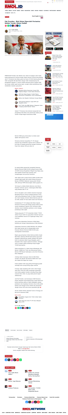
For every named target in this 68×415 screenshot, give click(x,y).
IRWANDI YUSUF (48, 147)
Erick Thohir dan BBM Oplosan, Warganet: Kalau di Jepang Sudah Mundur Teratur (31, 106)
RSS (45, 399)
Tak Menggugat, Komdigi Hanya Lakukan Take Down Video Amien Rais (58, 75)
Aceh (3, 412)
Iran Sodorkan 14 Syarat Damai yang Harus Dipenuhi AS (57, 82)
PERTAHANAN (52, 10)
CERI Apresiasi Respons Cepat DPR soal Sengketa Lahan (28, 102)
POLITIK (14, 10)
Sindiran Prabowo (13, 388)
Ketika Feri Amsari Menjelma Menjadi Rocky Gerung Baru (34, 374)
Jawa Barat (44, 412)
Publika (7, 17)
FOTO (12, 13)
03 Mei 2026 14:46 (59, 77)
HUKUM (36, 10)
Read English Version (37, 16)
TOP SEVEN (48, 52)
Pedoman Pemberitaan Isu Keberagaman (32, 399)
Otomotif (54, 60)
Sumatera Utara (10, 412)
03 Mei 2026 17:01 (56, 62)
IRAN (60, 144)
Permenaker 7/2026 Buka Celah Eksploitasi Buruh (34, 389)
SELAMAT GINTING (48, 151)
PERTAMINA (25, 330)
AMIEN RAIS (48, 144)
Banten (39, 412)
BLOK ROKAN (19, 330)
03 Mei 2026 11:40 (59, 102)
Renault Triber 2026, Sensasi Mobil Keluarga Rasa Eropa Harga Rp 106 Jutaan (57, 57)
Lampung (33, 412)
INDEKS (10, 10)
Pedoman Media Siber (29, 397)
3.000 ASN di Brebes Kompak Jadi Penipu (57, 66)
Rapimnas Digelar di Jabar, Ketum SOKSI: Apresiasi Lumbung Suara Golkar (58, 90)
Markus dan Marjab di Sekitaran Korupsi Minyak (30, 98)
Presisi (54, 111)
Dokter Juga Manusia (14, 381)
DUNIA (32, 10)
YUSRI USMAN (14, 29)
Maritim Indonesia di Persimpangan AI (34, 339)
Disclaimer (19, 397)
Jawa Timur (59, 412)
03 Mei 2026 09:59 (59, 85)
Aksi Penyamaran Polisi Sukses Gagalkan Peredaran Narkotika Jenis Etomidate (57, 107)
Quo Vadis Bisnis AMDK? (13, 373)
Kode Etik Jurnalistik (54, 397)
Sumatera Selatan (25, 412)
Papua (64, 412)
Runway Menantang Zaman (34, 382)
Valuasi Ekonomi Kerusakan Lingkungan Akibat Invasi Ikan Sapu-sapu (14, 340)
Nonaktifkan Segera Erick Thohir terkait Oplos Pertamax (30, 297)
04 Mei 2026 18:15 (59, 93)
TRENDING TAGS (48, 139)
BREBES (53, 144)
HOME (6, 10)
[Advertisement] (24, 65)
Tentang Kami (12, 397)
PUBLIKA (41, 10)
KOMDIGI (53, 147)
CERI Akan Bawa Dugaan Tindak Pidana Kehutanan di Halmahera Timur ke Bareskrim (30, 95)
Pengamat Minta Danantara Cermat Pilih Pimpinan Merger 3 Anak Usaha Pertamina (29, 91)
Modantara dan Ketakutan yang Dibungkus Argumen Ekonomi (29, 1)
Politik (54, 77)
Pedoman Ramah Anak (42, 397)
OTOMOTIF (7, 13)
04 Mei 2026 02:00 (57, 70)
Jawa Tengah (51, 412)
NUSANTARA (27, 10)
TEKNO (22, 10)
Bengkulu (17, 412)
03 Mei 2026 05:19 (59, 111)
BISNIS (18, 10)
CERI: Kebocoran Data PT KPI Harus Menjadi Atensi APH (30, 301)
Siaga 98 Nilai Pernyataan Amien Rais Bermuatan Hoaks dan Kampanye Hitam (58, 99)
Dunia (54, 85)
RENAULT (59, 147)
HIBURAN (59, 10)
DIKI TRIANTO (22, 305)
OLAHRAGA (46, 10)
